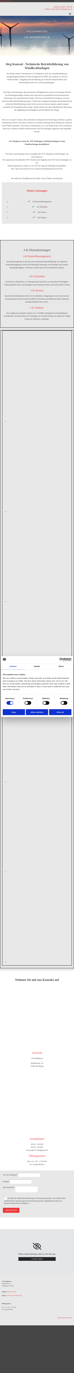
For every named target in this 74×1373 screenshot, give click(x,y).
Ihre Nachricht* (9, 1187)
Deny (14, 712)
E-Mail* (6, 1182)
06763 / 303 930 (11, 1292)
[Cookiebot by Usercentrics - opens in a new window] (61, 659)
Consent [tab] (12, 666)
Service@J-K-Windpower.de (14, 1295)
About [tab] (61, 666)
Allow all (60, 712)
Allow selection (37, 712)
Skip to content (5, 1)
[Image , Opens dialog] (40, 421)
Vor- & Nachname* (10, 1175)
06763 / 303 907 (37, 1147)
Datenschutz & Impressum (64, 1318)
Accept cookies (37, 1259)
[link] (37, 1246)
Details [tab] (37, 666)
